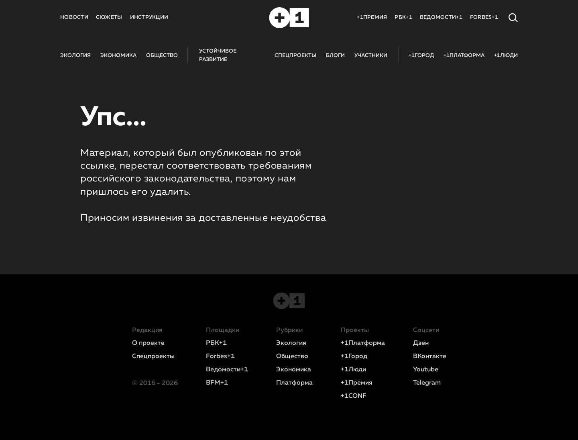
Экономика (293, 370)
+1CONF (353, 396)
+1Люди (353, 370)
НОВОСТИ (74, 17)
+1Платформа (363, 343)
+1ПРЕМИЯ (372, 17)
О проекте (148, 343)
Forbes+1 (220, 356)
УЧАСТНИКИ (370, 55)
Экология (291, 343)
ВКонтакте (429, 356)
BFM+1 (217, 383)
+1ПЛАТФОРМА (464, 55)
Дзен (421, 343)
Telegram (427, 383)
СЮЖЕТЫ (109, 17)
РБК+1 (403, 17)
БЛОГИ (335, 55)
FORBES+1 (484, 17)
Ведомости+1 (227, 370)
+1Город (354, 356)
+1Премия (356, 383)
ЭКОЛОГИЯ (75, 55)
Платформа (294, 383)
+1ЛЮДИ (506, 55)
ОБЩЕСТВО (162, 55)
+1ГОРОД (421, 55)
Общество (292, 356)
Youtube (425, 370)
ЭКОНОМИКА (118, 55)
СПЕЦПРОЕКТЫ (295, 55)
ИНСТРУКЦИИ (149, 17)
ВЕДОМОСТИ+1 (441, 17)
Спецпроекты (153, 356)
